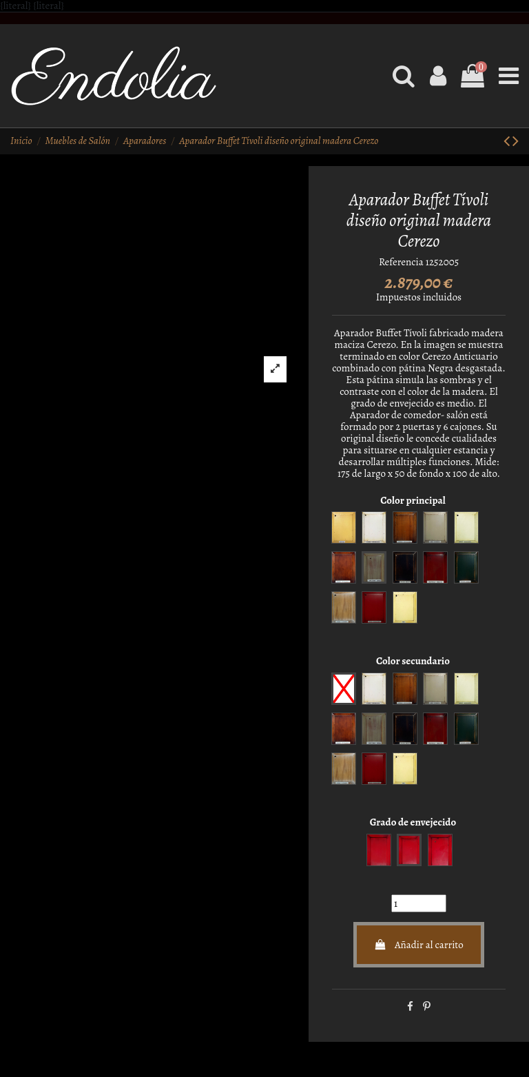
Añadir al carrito (419, 945)
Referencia (401, 262)
